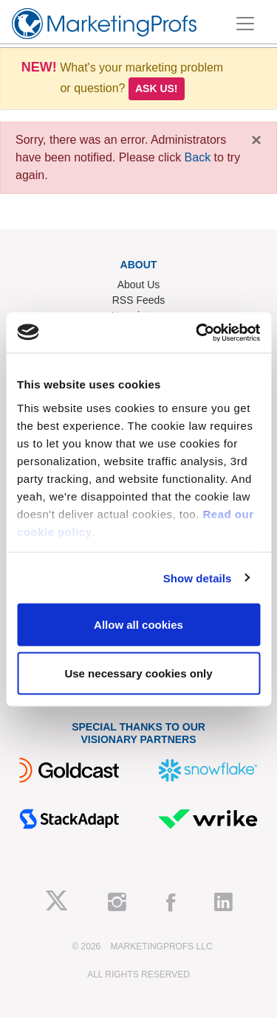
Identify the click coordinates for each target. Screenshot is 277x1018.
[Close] (256, 140)
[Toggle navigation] (245, 24)
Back (198, 157)
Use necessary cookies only (138, 672)
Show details (197, 577)
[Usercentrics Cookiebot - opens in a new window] (197, 332)
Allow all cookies (138, 624)
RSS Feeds (138, 300)
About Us (138, 284)
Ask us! (156, 88)
